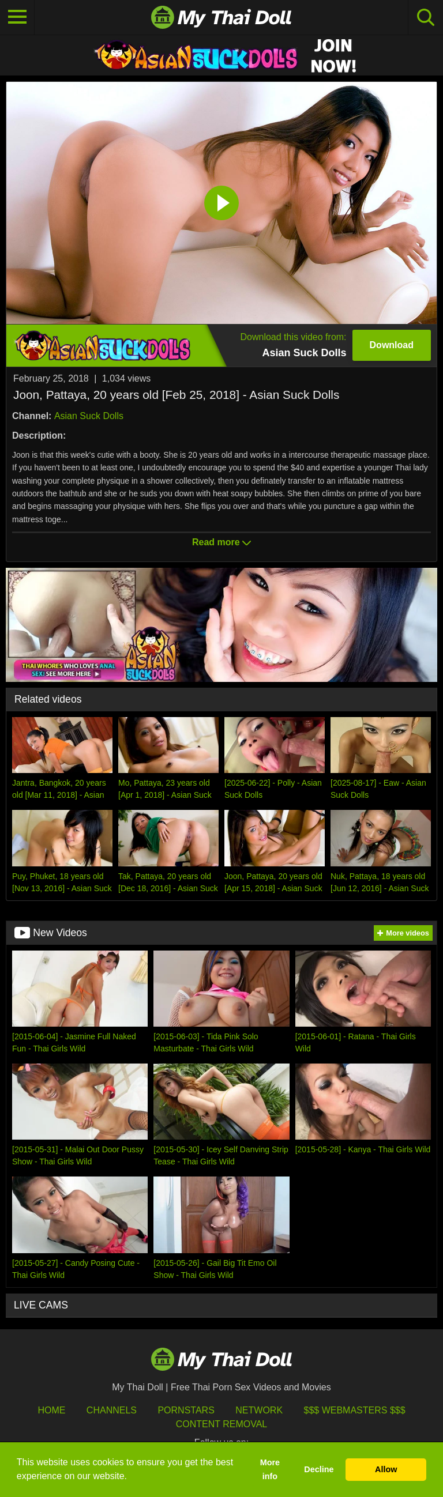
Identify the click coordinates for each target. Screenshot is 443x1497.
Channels (112, 1410)
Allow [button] (386, 1469)
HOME (51, 1410)
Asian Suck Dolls (88, 416)
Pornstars (185, 1410)
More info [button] (270, 1469)
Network (259, 1410)
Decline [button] (318, 1469)
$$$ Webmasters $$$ (355, 1410)
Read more (221, 542)
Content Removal (222, 1424)
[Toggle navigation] (17, 17)
